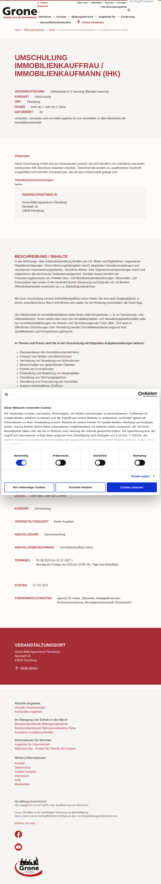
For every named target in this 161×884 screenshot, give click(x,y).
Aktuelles (96, 2)
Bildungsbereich (82, 16)
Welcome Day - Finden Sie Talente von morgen (45, 748)
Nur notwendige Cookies (29, 487)
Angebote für (107, 16)
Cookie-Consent (25, 771)
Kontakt (121, 2)
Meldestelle (22, 784)
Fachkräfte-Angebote (28, 711)
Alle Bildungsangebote (114, 6)
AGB (18, 780)
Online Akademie (93, 22)
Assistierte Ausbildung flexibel (34, 732)
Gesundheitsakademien (55, 22)
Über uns (82, 2)
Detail (52, 29)
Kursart (61, 16)
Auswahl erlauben (80, 487)
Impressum (22, 775)
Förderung (128, 16)
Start (17, 29)
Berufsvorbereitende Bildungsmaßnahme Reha (45, 728)
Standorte (44, 16)
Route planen (29, 668)
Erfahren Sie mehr (25, 823)
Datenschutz (23, 767)
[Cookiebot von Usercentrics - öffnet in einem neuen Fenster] (141, 394)
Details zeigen (140, 476)
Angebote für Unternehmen (32, 744)
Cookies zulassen (131, 487)
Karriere (109, 2)
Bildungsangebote (34, 29)
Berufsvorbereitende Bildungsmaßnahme (41, 723)
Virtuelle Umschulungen (30, 707)
